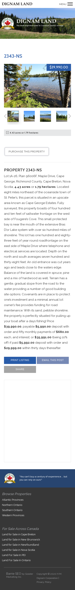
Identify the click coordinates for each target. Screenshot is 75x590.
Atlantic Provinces (12, 499)
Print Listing (20, 360)
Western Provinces (13, 515)
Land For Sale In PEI (14, 555)
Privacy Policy (44, 582)
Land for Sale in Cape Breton (19, 534)
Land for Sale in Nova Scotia (18, 549)
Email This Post (53, 360)
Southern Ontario (12, 510)
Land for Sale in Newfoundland (20, 544)
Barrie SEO (13, 573)
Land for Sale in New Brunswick (21, 539)
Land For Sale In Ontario (16, 560)
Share (20, 369)
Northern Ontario (12, 504)
